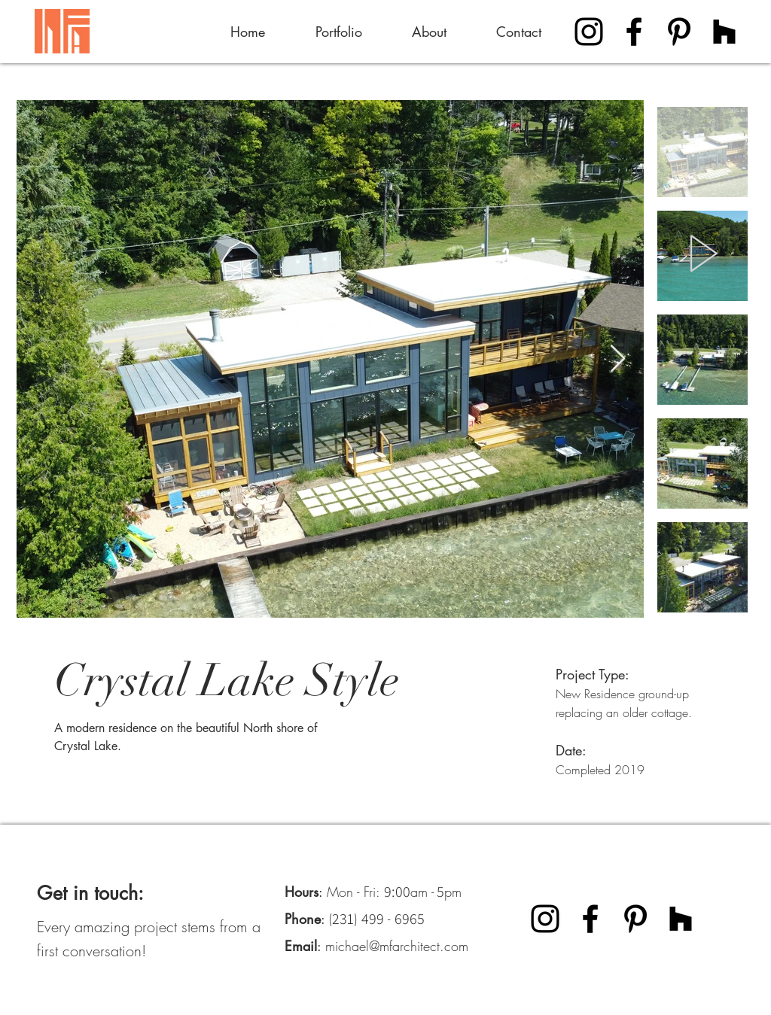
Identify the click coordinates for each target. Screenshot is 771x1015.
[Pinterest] (679, 31)
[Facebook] (634, 31)
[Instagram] (589, 31)
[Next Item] (617, 359)
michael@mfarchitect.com (396, 946)
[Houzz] (724, 31)
